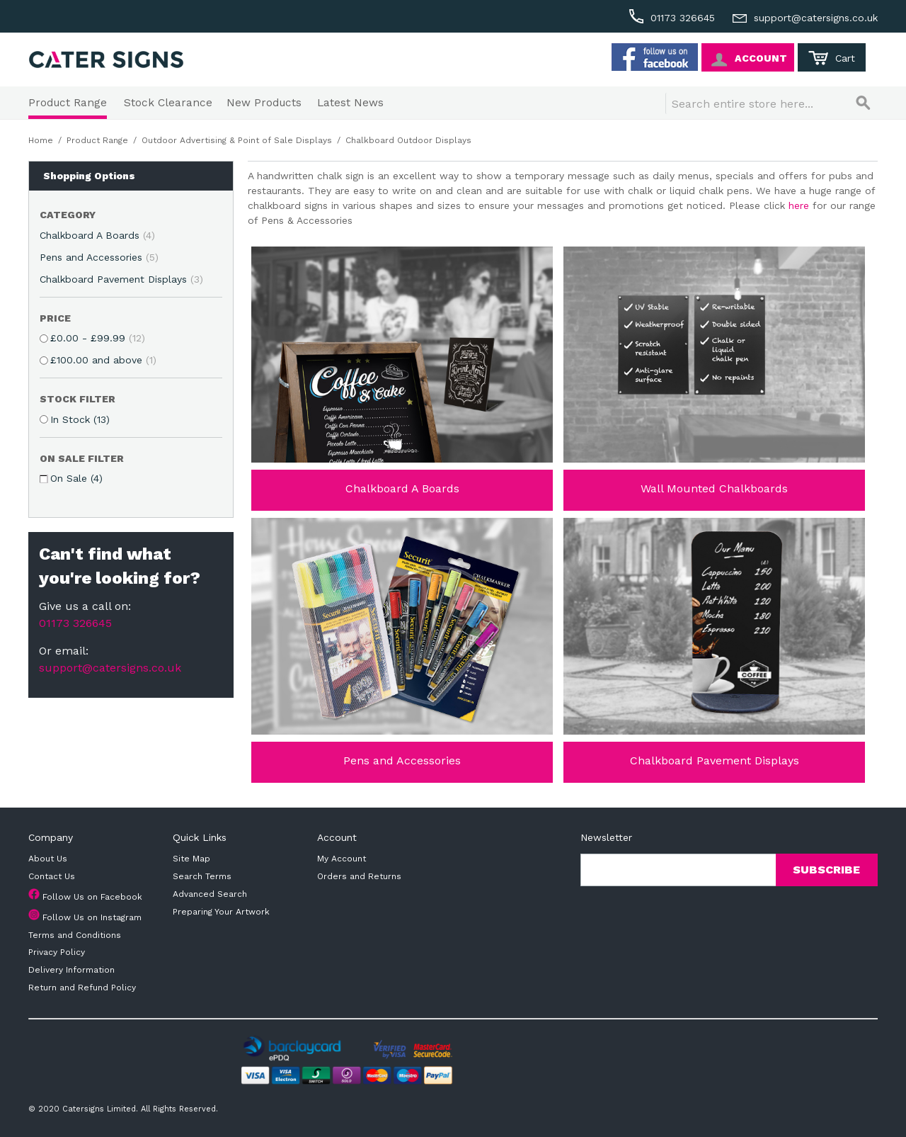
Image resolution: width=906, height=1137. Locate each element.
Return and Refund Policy (82, 987)
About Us (47, 859)
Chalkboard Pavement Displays (121, 279)
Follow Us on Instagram (92, 917)
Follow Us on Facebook (92, 897)
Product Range (67, 102)
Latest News (350, 102)
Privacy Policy (56, 952)
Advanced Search (210, 894)
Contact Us (51, 876)
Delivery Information (71, 970)
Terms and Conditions (74, 935)
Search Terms (202, 876)
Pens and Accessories (99, 257)
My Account (341, 859)
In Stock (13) (80, 419)
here (799, 205)
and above (103, 360)
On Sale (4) (76, 478)
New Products (264, 102)
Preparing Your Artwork (221, 912)
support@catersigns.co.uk (110, 667)
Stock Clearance (168, 102)
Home (40, 140)
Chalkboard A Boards (97, 235)
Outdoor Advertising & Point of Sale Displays (237, 140)
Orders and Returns (359, 876)
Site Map (191, 859)
